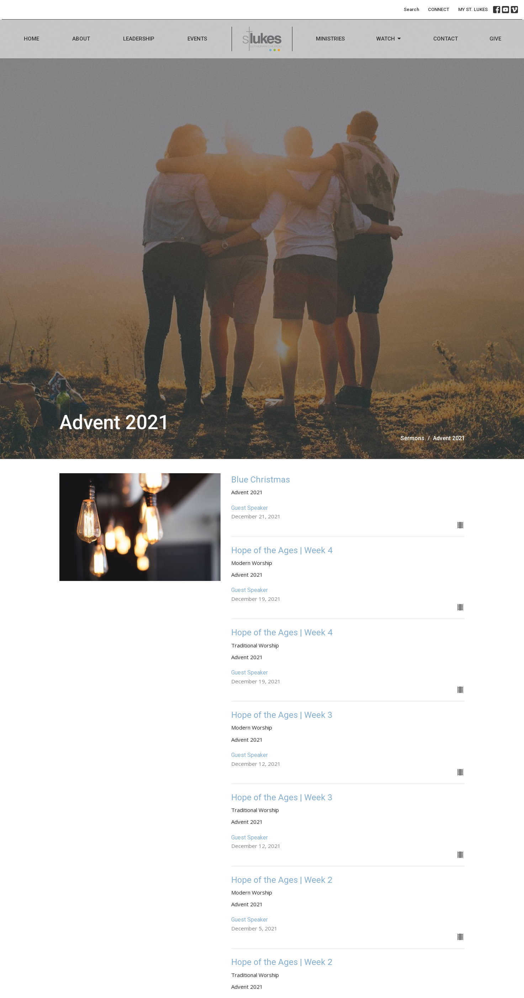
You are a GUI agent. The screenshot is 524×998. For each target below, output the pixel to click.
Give (495, 39)
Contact (445, 39)
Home (31, 39)
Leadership (138, 39)
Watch (389, 38)
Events (197, 39)
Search (411, 9)
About (81, 39)
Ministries (330, 39)
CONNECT (438, 9)
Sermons (412, 438)
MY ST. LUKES (473, 9)
